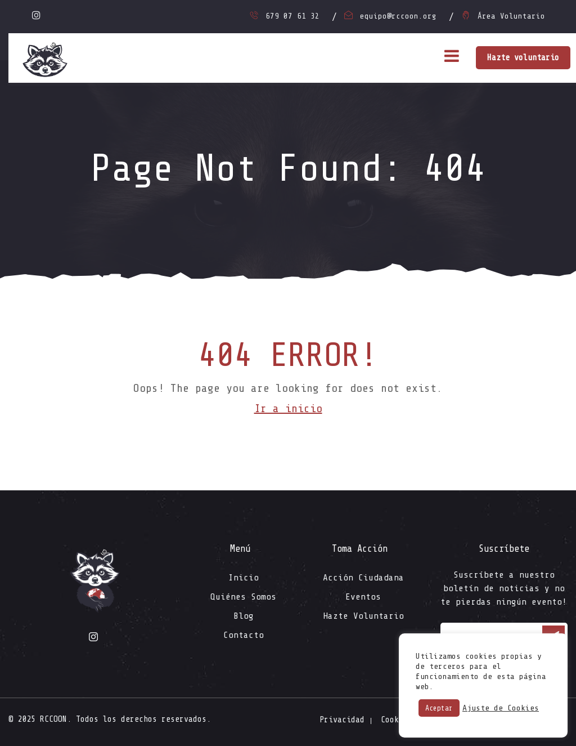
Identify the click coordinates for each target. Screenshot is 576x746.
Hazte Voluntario (363, 616)
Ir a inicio (288, 408)
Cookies (396, 720)
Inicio (243, 578)
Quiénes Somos (243, 597)
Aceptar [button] (439, 708)
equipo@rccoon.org (398, 16)
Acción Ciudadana (363, 578)
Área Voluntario (511, 16)
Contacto (243, 635)
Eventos (363, 597)
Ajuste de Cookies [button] (500, 708)
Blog (243, 616)
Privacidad (342, 720)
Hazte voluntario (523, 57)
